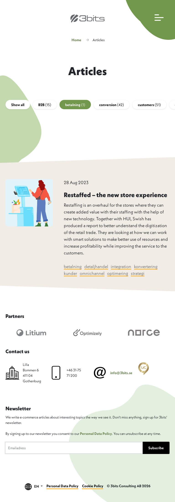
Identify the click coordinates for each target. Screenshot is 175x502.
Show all (17, 104)
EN (34, 486)
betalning (75, 104)
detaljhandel (96, 266)
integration (121, 266)
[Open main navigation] (149, 20)
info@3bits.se (121, 372)
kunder (70, 273)
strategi (137, 273)
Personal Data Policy (96, 433)
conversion (111, 104)
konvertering (145, 266)
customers (149, 104)
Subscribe (156, 448)
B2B (44, 104)
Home (76, 40)
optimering (117, 273)
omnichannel (92, 273)
